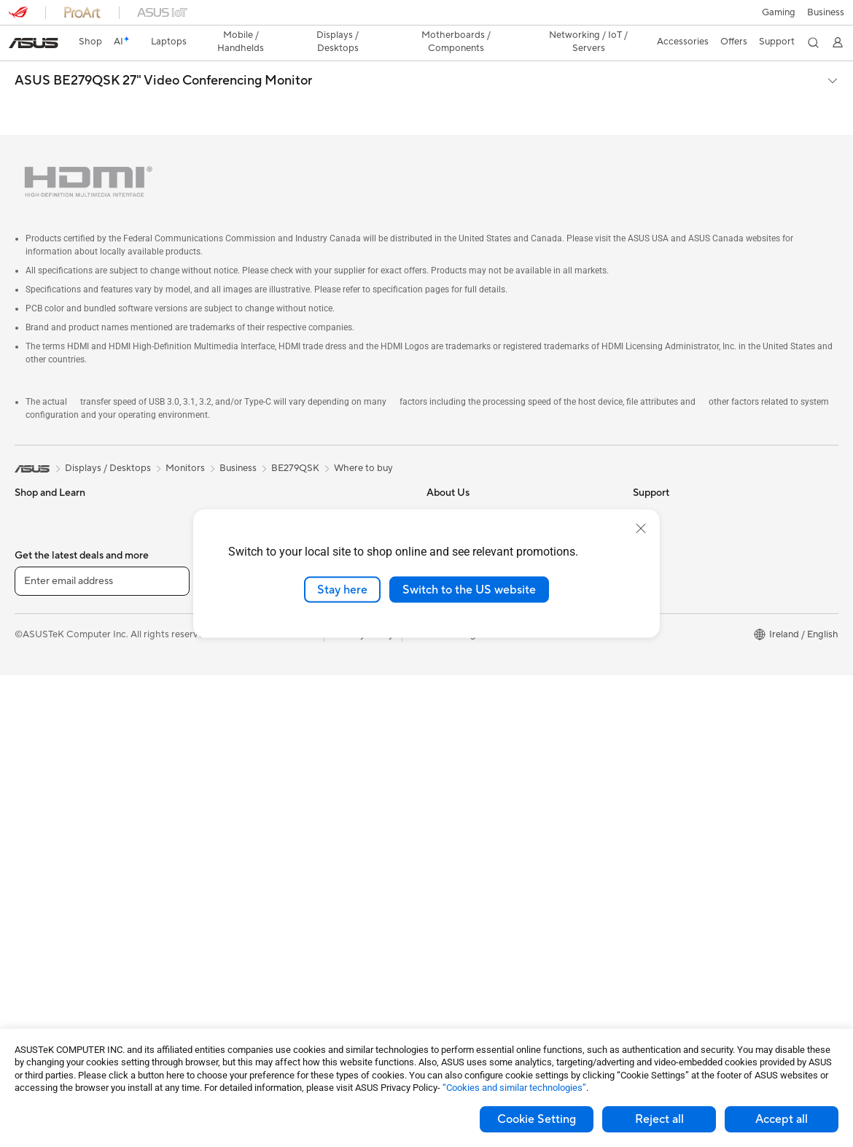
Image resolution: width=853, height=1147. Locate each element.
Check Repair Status (470, 712)
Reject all (659, 1119)
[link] (33, 43)
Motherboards (46, 922)
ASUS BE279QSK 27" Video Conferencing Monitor (163, 81)
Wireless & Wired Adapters (275, 744)
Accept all (781, 1119)
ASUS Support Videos (474, 843)
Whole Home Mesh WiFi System (287, 701)
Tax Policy (448, 646)
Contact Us (451, 503)
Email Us (445, 778)
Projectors (37, 746)
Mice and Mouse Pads (265, 811)
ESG (642, 481)
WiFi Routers (246, 679)
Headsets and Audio (261, 833)
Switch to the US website (469, 589)
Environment (660, 503)
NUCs (28, 833)
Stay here (342, 589)
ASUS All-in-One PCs (60, 768)
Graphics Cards (48, 943)
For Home (36, 504)
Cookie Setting (536, 1119)
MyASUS (446, 865)
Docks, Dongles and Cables (277, 986)
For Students (42, 526)
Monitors (34, 724)
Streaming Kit (247, 898)
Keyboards (241, 789)
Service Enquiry (460, 734)
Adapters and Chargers (268, 964)
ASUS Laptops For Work (67, 547)
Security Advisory (464, 822)
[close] (641, 528)
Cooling (32, 965)
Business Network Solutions (278, 722)
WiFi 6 (231, 657)
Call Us (441, 800)
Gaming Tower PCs (55, 811)
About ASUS (453, 481)
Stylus (231, 942)
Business (238, 434)
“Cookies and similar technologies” (514, 1087)
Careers (443, 668)
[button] (778, 12)
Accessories (40, 613)
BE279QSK (295, 434)
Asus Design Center (675, 591)
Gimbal (233, 920)
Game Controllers (256, 854)
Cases (231, 481)
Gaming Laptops (50, 591)
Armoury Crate (665, 613)
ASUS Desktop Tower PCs (71, 790)
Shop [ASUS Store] (90, 41)
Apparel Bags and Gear (268, 876)
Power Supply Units (57, 987)
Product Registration (471, 756)
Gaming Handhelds (56, 658)
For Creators (42, 569)
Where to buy (363, 434)
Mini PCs (33, 855)
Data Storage (247, 503)
